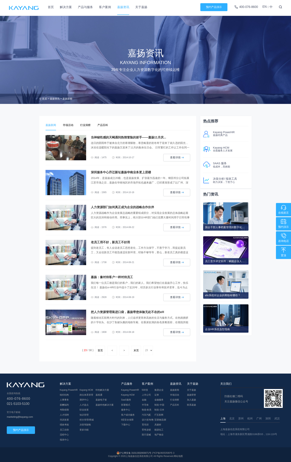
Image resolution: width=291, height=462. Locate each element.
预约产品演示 (214, 6)
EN (264, 6)
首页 (51, 7)
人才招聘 (64, 414)
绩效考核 (64, 424)
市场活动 (70, 125)
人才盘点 (84, 404)
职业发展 (84, 409)
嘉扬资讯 (123, 7)
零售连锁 (146, 429)
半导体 (145, 404)
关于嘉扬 (141, 7)
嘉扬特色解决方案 (105, 404)
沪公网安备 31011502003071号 (135, 453)
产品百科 (108, 125)
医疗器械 (146, 434)
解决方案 (66, 7)
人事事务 (64, 399)
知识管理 (84, 414)
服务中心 (125, 409)
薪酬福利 (64, 404)
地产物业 (158, 434)
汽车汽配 (146, 414)
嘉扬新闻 (67, 98)
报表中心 (64, 439)
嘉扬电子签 (101, 399)
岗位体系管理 (86, 394)
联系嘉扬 (191, 404)
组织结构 (64, 394)
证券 (156, 394)
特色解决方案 (102, 389)
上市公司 (146, 394)
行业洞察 (89, 125)
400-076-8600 (248, 6)
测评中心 (84, 399)
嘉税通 (99, 394)
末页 (136, 350)
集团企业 (158, 389)
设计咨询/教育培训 (148, 422)
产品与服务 (85, 7)
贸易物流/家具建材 (160, 422)
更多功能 (84, 429)
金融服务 (158, 399)
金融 (144, 399)
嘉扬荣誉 (191, 394)
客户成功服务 (128, 414)
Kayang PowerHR (69, 389)
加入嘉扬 (191, 399)
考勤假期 (64, 409)
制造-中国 (159, 404)
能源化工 (158, 429)
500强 (145, 389)
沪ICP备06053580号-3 (163, 453)
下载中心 (125, 424)
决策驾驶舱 (85, 424)
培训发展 (64, 419)
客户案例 (105, 7)
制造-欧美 (147, 409)
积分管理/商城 (87, 419)
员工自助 (64, 429)
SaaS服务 (126, 399)
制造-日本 (159, 409)
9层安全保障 (127, 419)
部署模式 (125, 404)
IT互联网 (158, 414)
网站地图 (178, 456)
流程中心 (64, 434)
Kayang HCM (86, 389)
